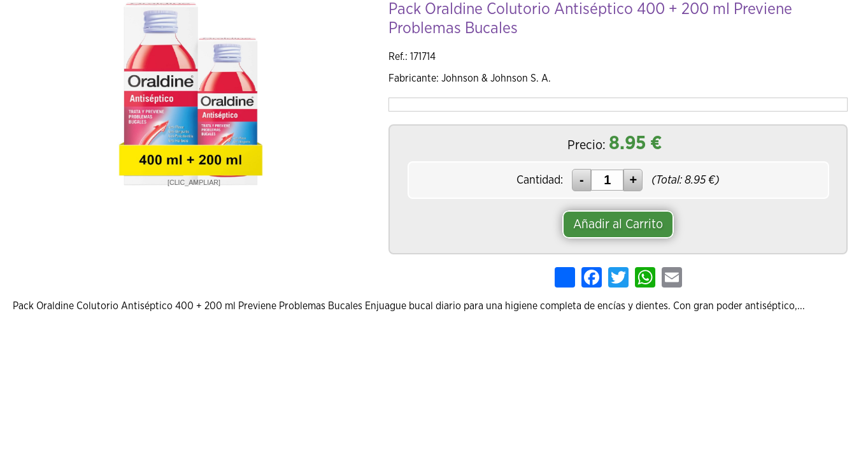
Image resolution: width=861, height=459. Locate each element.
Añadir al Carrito (618, 224)
